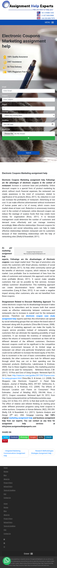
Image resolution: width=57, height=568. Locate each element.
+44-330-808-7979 (46, 18)
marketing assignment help (20, 418)
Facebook (14, 437)
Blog (5, 475)
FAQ (5, 494)
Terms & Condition (9, 490)
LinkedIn (49, 437)
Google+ (33, 437)
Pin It (5, 441)
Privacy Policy (8, 483)
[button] (47, 22)
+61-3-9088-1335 (45, 12)
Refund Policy (8, 486)
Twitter (5, 437)
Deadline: (5, 120)
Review (6, 471)
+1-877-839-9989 (45, 15)
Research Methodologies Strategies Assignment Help (42, 452)
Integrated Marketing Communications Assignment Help (14, 453)
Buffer (41, 437)
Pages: (4, 104)
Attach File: (6, 129)
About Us (7, 479)
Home (5, 468)
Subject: (5, 96)
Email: (4, 87)
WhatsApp (24, 437)
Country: (5, 112)
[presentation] (22, 146)
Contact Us (7, 498)
